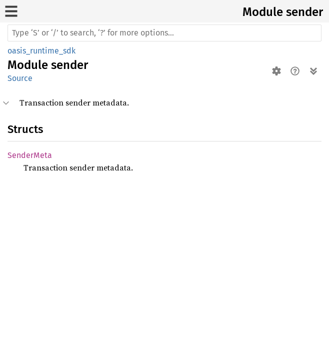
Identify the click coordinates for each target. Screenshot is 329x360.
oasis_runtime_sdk (42, 51)
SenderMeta (30, 155)
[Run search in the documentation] (165, 33)
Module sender (282, 12)
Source (20, 78)
